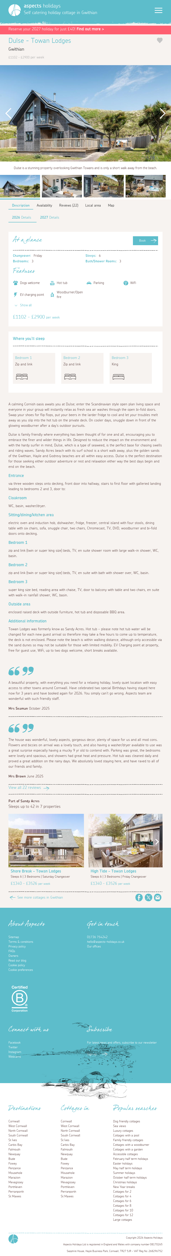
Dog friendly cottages (126, 1121)
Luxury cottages (123, 1130)
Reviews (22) (68, 205)
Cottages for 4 (122, 1196)
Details (21, 217)
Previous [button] (8, 113)
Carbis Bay (15, 1144)
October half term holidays (130, 1177)
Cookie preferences (20, 970)
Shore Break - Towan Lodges (36, 871)
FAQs (11, 951)
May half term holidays (127, 1168)
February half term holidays (130, 1159)
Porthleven (15, 1187)
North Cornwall (18, 1130)
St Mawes (14, 1196)
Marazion (14, 1177)
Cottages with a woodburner (131, 1144)
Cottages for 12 (123, 1215)
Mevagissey (15, 1182)
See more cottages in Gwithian (40, 897)
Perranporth (16, 1191)
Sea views (119, 1126)
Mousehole (15, 1173)
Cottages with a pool (126, 1135)
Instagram (14, 1052)
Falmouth (14, 1149)
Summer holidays (124, 1173)
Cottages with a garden (128, 1149)
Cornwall (14, 1121)
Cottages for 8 (122, 1205)
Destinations (24, 1109)
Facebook (139, 897)
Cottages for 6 (122, 1201)
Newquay (14, 1154)
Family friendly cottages (128, 1140)
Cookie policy (16, 965)
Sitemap (13, 937)
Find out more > (90, 29)
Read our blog (17, 960)
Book (142, 240)
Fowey (12, 1163)
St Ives (12, 1140)
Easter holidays (122, 1163)
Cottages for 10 (123, 1210)
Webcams (14, 1056)
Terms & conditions (20, 941)
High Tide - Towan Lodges (113, 871)
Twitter (148, 897)
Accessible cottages (125, 1154)
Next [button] (162, 113)
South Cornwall (18, 1135)
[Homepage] (14, 10)
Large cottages (122, 1219)
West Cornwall (17, 1126)
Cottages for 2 (122, 1191)
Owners (13, 956)
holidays (42, 6)
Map (111, 205)
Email (158, 897)
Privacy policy (17, 946)
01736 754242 (97, 937)
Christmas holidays (125, 1182)
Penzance (14, 1168)
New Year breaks (124, 1187)
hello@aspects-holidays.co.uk (105, 941)
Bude (11, 1159)
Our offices (94, 946)
